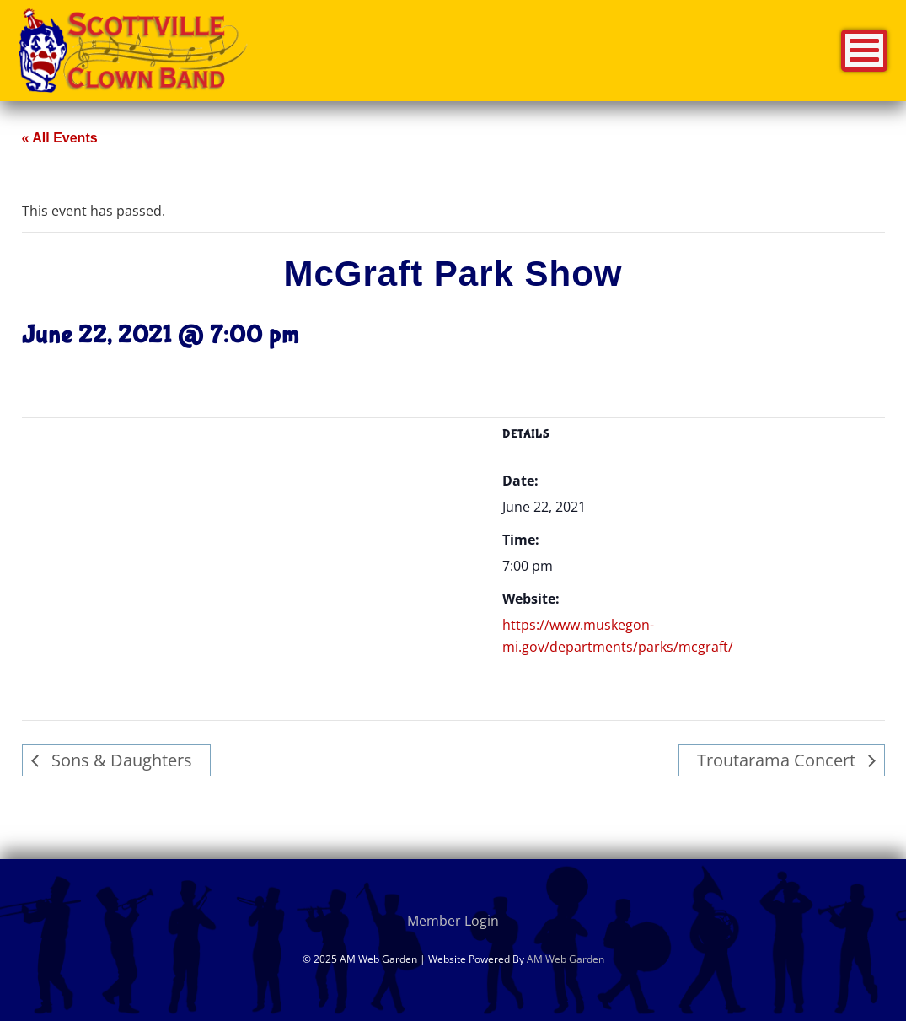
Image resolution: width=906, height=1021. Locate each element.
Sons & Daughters (119, 760)
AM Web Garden (565, 959)
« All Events (60, 138)
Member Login (453, 920)
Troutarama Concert (778, 760)
